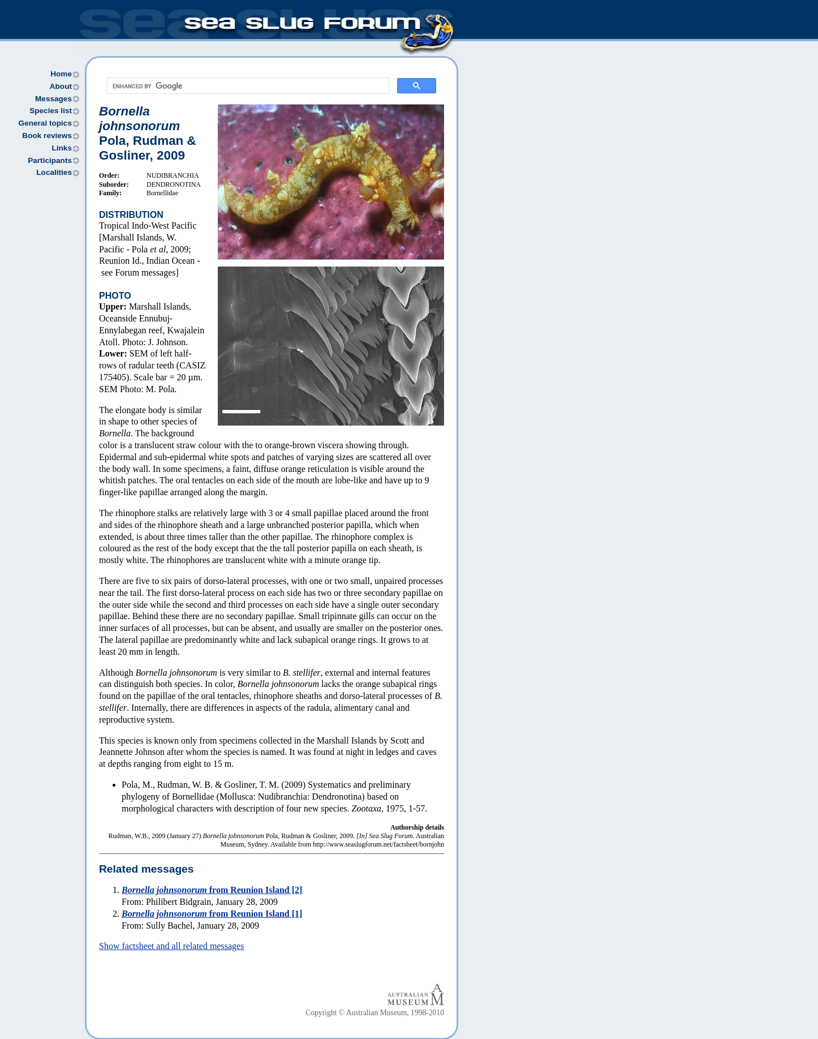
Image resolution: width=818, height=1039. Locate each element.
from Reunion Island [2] (212, 890)
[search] (247, 86)
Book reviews (47, 135)
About (61, 86)
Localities (54, 172)
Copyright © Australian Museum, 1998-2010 (374, 1012)
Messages (53, 99)
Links (61, 148)
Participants (50, 160)
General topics (45, 123)
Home (61, 74)
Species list (50, 110)
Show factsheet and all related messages (171, 946)
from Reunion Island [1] (212, 913)
